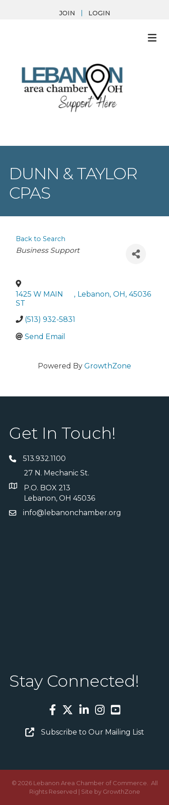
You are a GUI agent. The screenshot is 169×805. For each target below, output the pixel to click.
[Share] (136, 254)
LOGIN (99, 13)
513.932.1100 (44, 458)
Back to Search (40, 239)
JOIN (67, 13)
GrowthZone (107, 366)
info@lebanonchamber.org (72, 512)
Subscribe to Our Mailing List (92, 732)
